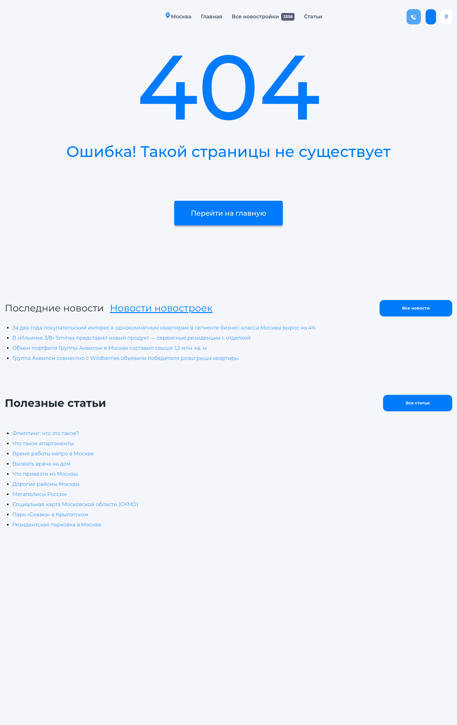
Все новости (416, 307)
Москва (178, 16)
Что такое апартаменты (43, 444)
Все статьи (418, 402)
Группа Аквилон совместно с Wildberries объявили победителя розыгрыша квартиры (125, 358)
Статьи (313, 17)
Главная (211, 17)
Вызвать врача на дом (41, 464)
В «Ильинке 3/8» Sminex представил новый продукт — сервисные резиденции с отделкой (131, 338)
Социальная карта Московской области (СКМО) (75, 504)
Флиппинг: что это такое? (45, 433)
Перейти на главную (228, 214)
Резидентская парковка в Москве (56, 525)
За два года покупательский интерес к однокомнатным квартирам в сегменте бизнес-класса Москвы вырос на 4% (164, 328)
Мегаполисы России (39, 494)
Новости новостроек (161, 308)
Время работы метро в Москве (53, 454)
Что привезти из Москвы (45, 474)
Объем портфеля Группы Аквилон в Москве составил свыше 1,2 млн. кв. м (109, 348)
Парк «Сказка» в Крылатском (50, 515)
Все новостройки (255, 17)
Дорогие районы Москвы (46, 484)
